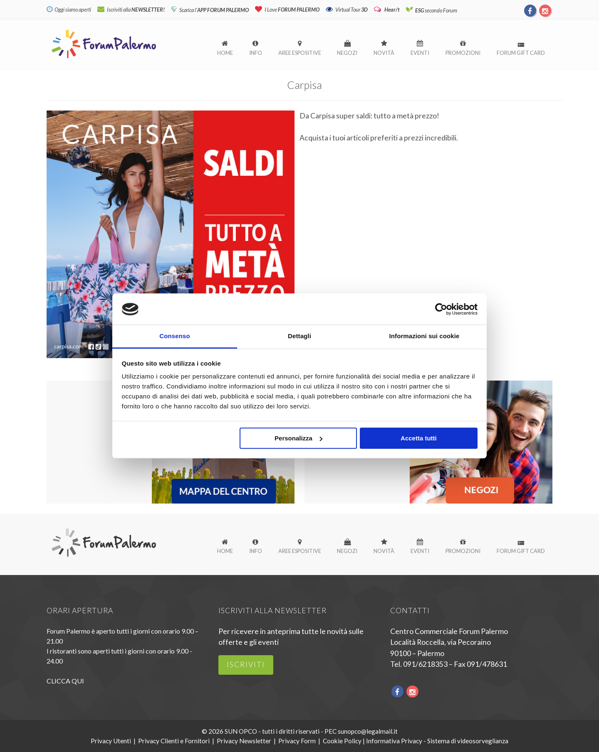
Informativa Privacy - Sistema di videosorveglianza (437, 741)
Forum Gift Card (521, 52)
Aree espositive (299, 52)
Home (225, 52)
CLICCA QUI (65, 681)
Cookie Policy (342, 741)
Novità (384, 52)
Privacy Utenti (111, 741)
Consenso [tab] (174, 336)
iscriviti (246, 664)
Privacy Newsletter (244, 741)
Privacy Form (297, 741)
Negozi (347, 52)
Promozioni (463, 52)
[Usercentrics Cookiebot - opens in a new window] (441, 309)
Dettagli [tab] (299, 336)
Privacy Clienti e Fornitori (174, 741)
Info (255, 52)
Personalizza (298, 438)
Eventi (420, 52)
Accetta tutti (419, 438)
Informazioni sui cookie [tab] (424, 336)
